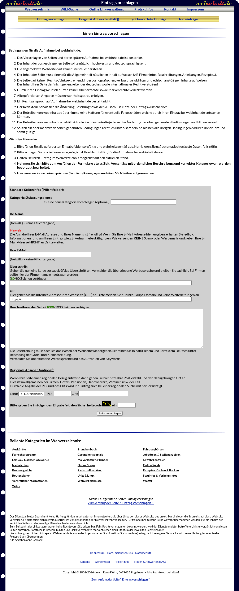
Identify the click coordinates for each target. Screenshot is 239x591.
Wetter (147, 480)
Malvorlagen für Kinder (93, 460)
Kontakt (170, 9)
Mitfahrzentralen (154, 460)
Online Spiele (151, 465)
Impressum (195, 9)
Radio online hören (90, 470)
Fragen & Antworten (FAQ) (99, 19)
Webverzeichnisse (89, 480)
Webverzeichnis (37, 9)
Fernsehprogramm (24, 454)
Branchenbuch (87, 449)
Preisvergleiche (22, 470)
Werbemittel (102, 561)
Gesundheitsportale (90, 454)
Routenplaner (21, 475)
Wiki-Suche (69, 9)
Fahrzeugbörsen (153, 449)
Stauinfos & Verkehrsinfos (160, 475)
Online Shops (86, 465)
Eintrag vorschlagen (52, 19)
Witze (16, 486)
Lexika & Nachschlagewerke (30, 460)
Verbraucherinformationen (30, 480)
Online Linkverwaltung (106, 9)
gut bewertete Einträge (149, 19)
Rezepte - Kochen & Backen (161, 470)
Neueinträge (188, 19)
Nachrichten (20, 465)
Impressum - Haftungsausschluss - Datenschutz (120, 553)
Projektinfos (143, 9)
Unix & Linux (86, 475)
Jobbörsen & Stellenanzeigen (162, 454)
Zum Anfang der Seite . (121, 503)
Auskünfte (19, 449)
